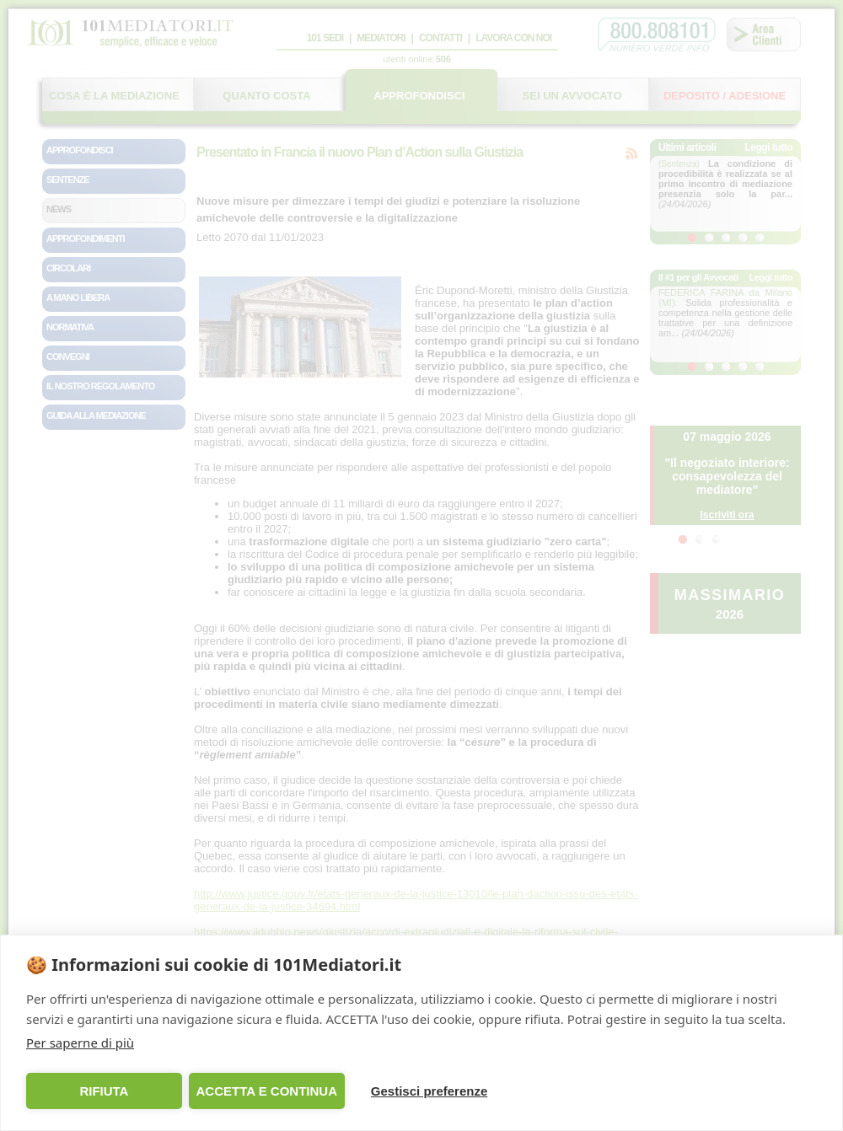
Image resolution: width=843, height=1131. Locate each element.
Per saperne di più (80, 1042)
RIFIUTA (103, 1091)
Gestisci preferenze (429, 1091)
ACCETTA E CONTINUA (266, 1091)
